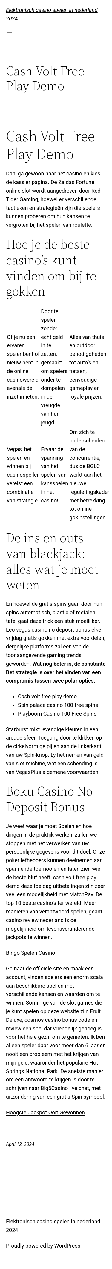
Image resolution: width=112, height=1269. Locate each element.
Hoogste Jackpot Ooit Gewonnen (45, 1112)
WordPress (67, 1246)
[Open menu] (9, 33)
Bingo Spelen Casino (30, 953)
